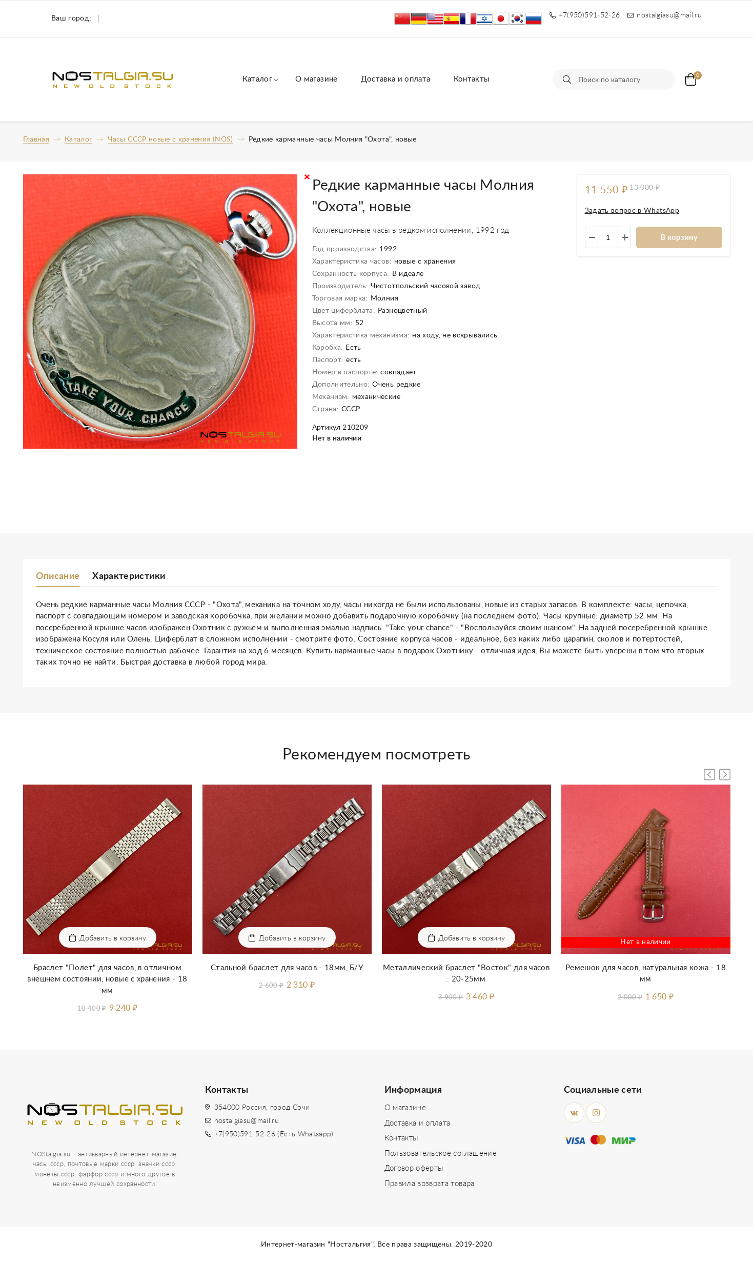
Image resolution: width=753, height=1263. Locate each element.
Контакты (472, 79)
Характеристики (128, 576)
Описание (58, 576)
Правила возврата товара (429, 1184)
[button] (724, 774)
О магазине (316, 79)
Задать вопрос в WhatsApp (632, 210)
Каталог (257, 79)
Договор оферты (413, 1168)
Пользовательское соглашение (440, 1153)
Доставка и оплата (396, 79)
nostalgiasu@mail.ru (246, 1121)
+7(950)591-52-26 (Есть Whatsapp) (274, 1134)
